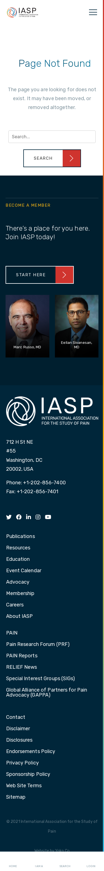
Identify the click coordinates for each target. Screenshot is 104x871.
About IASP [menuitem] (19, 616)
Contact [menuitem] (16, 717)
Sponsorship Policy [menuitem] (28, 774)
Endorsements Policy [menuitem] (30, 751)
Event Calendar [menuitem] (23, 571)
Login (91, 861)
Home (13, 861)
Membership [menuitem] (20, 593)
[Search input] (52, 136)
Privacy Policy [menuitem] (22, 763)
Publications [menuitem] (20, 536)
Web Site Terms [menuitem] (24, 786)
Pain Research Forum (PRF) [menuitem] (38, 644)
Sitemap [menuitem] (16, 797)
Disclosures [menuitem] (19, 740)
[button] (52, 158)
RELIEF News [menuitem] (21, 667)
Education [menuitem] (18, 559)
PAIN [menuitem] (11, 633)
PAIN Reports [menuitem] (21, 656)
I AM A (39, 861)
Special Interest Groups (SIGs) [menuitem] (40, 679)
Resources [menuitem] (18, 548)
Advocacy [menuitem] (18, 582)
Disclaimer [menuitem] (18, 729)
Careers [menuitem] (15, 605)
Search (64, 861)
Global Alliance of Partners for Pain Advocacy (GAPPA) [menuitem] (46, 692)
